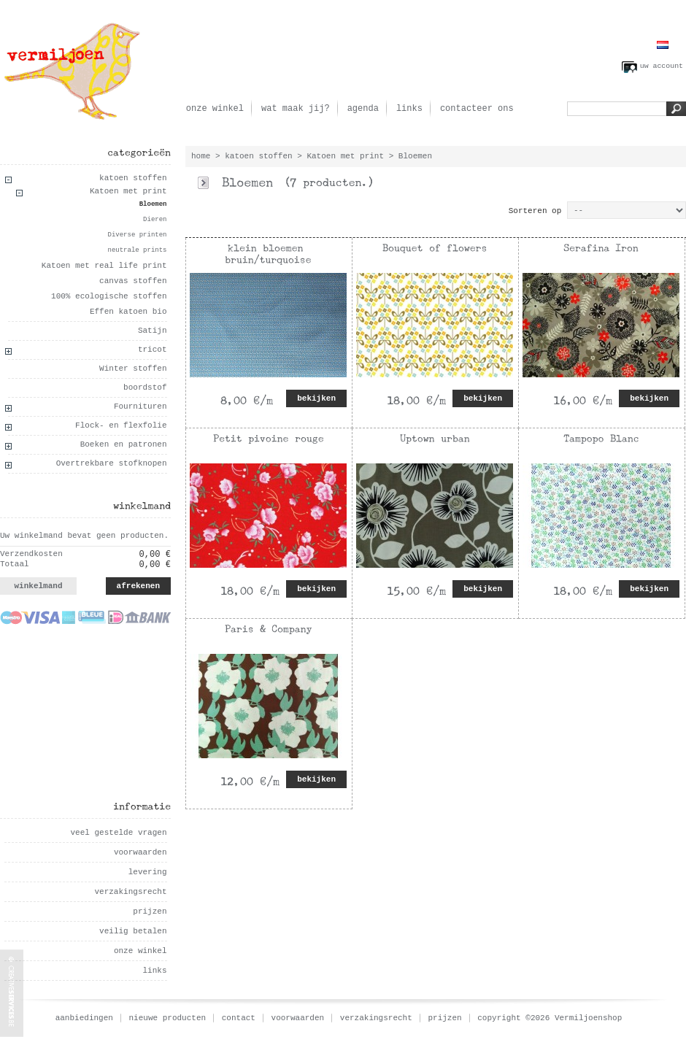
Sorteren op (535, 211)
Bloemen (153, 204)
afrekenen (138, 586)
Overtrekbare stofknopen (111, 463)
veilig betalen (132, 931)
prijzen (149, 911)
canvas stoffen (132, 281)
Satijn (152, 330)
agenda (363, 109)
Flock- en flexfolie (120, 425)
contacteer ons (477, 109)
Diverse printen (136, 235)
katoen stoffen (132, 178)
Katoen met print (128, 191)
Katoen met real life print (104, 265)
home (200, 156)
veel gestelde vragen (118, 832)
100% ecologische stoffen (108, 296)
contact (238, 1018)
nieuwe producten (168, 1018)
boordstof (144, 387)
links (409, 109)
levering (147, 872)
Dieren (154, 219)
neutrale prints (136, 250)
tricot (152, 349)
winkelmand (38, 586)
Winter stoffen (132, 368)
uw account (661, 66)
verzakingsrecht (130, 891)
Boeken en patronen (123, 444)
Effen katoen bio (128, 311)
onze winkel (215, 109)
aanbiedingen (84, 1018)
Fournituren (140, 406)
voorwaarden (140, 852)
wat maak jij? (295, 109)
